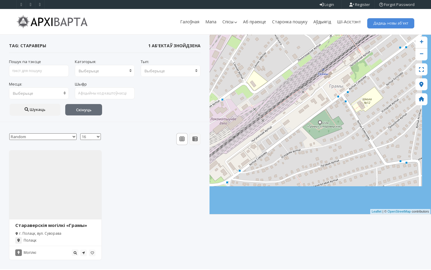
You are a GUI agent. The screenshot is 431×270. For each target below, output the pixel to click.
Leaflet (377, 212)
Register (359, 4)
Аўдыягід (322, 22)
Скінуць (84, 110)
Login (327, 4)
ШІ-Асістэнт (349, 22)
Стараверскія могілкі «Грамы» (51, 226)
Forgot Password (397, 4)
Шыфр (81, 84)
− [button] (422, 55)
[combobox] (105, 71)
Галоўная (189, 22)
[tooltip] (75, 253)
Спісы (229, 22)
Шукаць (35, 110)
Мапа (210, 22)
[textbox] (104, 71)
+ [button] (422, 43)
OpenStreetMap (399, 212)
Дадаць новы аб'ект (390, 23)
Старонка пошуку (289, 22)
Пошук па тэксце (25, 62)
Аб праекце (254, 22)
